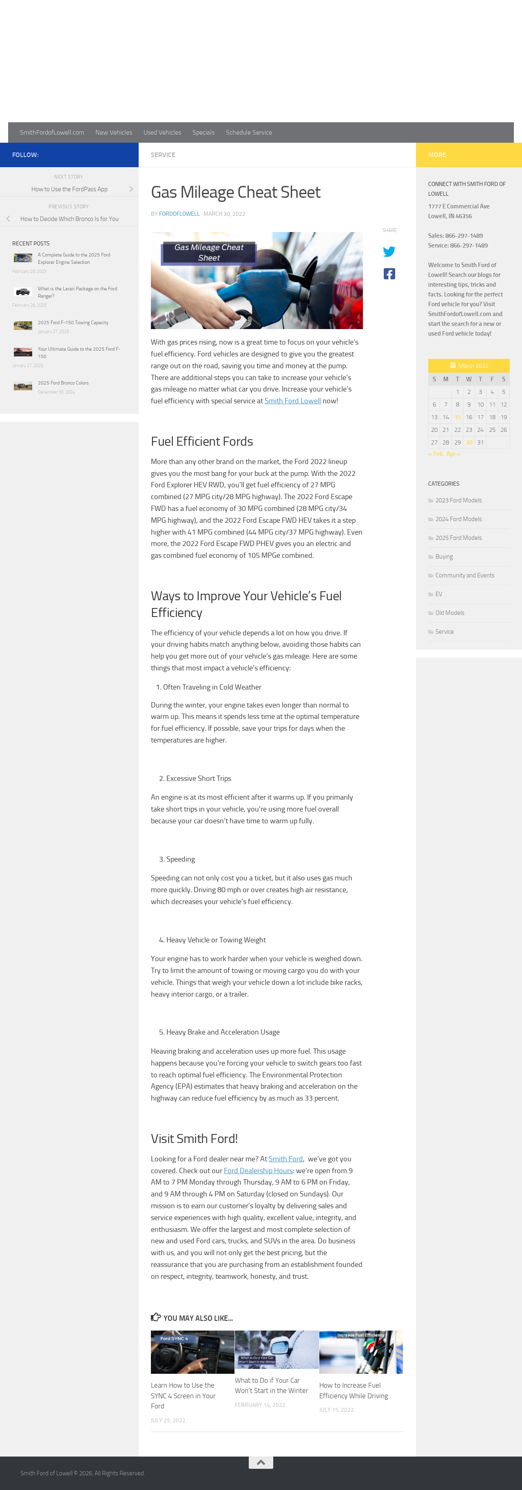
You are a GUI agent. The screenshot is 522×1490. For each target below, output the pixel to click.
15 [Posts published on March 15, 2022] (457, 417)
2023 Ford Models (459, 500)
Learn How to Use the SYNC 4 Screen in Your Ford (183, 1395)
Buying (444, 556)
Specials (203, 132)
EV (439, 594)
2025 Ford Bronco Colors (63, 383)
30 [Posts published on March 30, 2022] (469, 442)
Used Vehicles (162, 132)
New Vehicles (113, 132)
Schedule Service (249, 132)
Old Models (450, 613)
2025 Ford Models (459, 538)
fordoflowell (179, 213)
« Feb (435, 454)
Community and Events (465, 575)
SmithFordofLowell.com (52, 132)
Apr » (453, 454)
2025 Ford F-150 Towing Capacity (73, 322)
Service (163, 155)
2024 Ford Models (459, 519)
